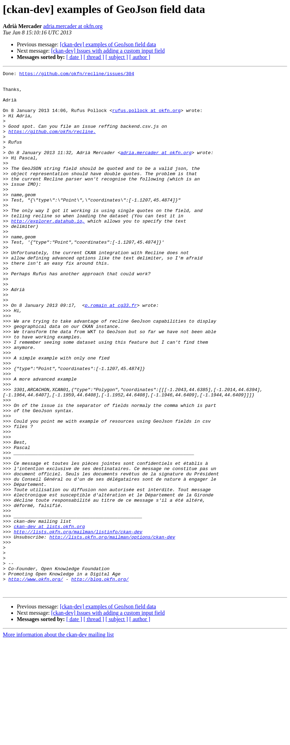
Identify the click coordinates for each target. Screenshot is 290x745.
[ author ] (139, 57)
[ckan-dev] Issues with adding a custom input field (108, 51)
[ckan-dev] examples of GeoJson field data (108, 44)
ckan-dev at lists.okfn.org (49, 618)
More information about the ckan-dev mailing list (58, 739)
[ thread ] (93, 57)
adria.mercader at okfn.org (72, 26)
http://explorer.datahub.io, (48, 251)
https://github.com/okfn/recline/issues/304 (76, 74)
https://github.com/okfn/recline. (52, 144)
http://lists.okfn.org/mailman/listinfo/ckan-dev (78, 624)
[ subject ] (117, 57)
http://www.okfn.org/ (35, 681)
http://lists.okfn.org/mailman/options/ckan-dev (112, 630)
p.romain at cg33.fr (111, 352)
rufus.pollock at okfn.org (146, 119)
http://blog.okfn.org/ (100, 681)
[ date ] (74, 57)
